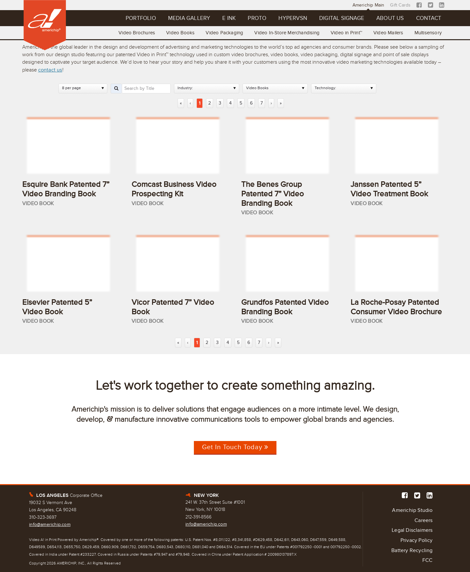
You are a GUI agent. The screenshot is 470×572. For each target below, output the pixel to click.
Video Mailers (388, 33)
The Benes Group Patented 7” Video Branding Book (272, 194)
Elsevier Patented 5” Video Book (57, 307)
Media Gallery (189, 18)
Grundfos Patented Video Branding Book (285, 307)
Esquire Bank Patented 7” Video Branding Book (65, 189)
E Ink (229, 18)
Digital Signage (341, 18)
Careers (423, 520)
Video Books (180, 33)
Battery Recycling (411, 550)
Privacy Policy (416, 540)
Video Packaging (224, 33)
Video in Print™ (346, 33)
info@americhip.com (49, 524)
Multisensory (428, 33)
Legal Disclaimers (412, 530)
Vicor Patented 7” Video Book (173, 307)
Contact (428, 18)
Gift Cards (400, 5)
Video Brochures (136, 33)
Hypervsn (292, 18)
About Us (390, 18)
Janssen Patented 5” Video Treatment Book (389, 189)
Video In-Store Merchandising (287, 33)
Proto (257, 18)
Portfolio (141, 18)
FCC (427, 560)
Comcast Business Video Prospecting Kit (174, 189)
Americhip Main (368, 5)
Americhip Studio (412, 510)
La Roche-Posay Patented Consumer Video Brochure (396, 307)
